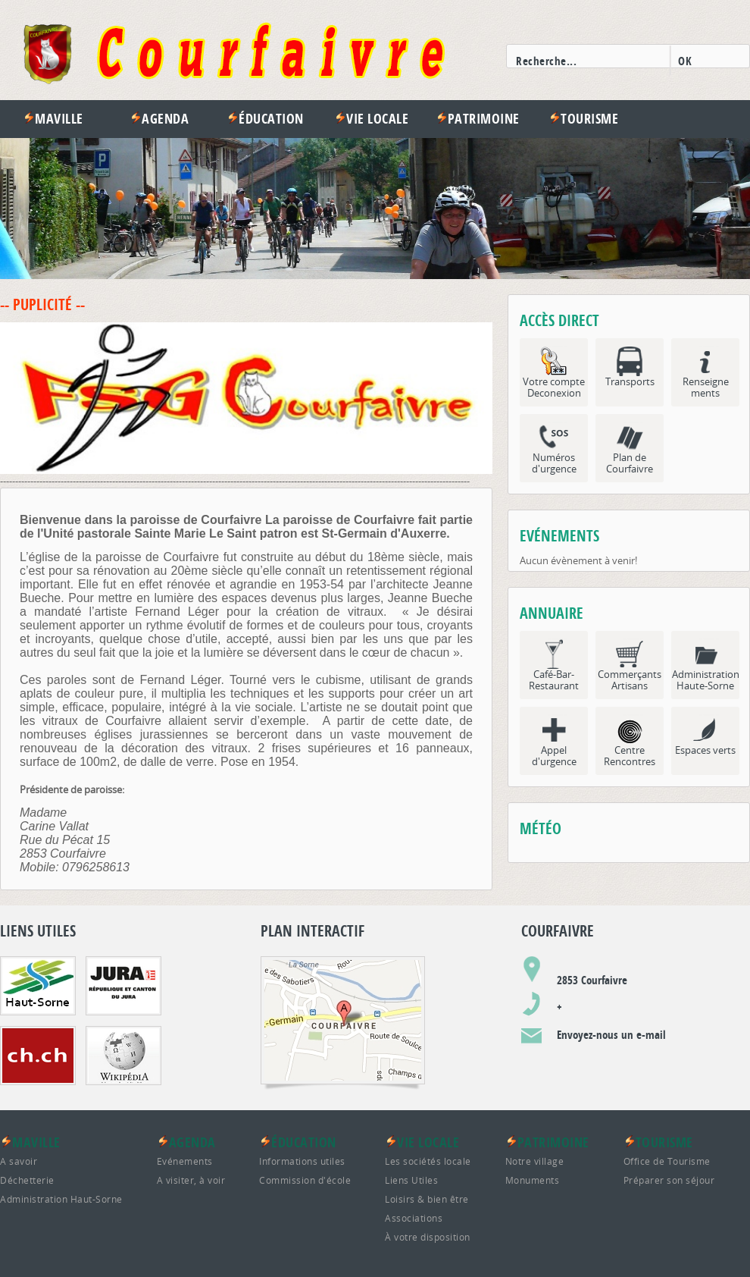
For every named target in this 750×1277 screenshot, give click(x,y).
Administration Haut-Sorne (61, 1199)
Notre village (534, 1161)
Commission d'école (305, 1180)
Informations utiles (302, 1161)
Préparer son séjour (669, 1180)
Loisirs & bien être (427, 1199)
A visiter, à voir (191, 1180)
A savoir (18, 1161)
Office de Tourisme (667, 1161)
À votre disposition (427, 1237)
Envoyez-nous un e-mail (611, 1035)
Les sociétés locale (428, 1161)
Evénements (185, 1161)
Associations (413, 1218)
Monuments (532, 1180)
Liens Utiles (411, 1180)
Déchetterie (27, 1180)
